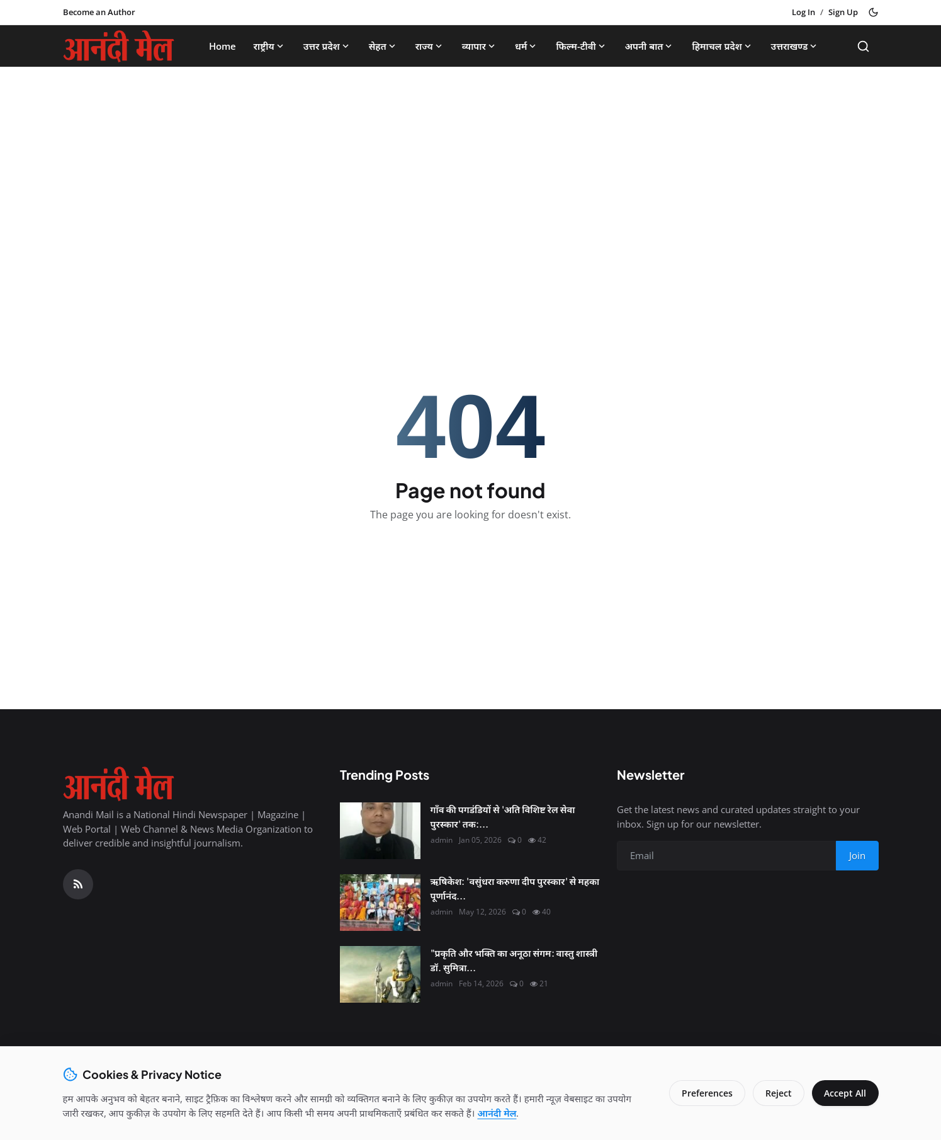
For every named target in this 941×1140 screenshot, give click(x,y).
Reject (778, 1093)
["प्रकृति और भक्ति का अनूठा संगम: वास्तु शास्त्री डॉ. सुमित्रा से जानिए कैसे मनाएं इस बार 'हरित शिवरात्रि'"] (380, 974)
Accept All (845, 1093)
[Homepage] (119, 46)
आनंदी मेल (496, 1113)
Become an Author (99, 12)
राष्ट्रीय (270, 46)
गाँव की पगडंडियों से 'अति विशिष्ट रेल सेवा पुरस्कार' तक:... (503, 816)
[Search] (863, 46)
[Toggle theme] (873, 12)
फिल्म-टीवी (581, 46)
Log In (803, 12)
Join (857, 855)
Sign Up (843, 12)
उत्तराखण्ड (795, 46)
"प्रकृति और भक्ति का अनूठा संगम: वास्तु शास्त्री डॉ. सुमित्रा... (514, 960)
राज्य (429, 46)
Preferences (706, 1093)
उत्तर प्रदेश (327, 46)
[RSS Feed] (78, 884)
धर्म (526, 46)
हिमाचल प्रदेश (722, 46)
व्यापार (479, 46)
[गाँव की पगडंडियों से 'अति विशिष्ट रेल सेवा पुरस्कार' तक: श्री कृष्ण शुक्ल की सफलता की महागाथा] (380, 830)
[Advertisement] (471, 170)
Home (222, 46)
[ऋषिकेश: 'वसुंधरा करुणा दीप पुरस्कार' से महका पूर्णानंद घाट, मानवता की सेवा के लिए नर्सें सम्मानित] (380, 902)
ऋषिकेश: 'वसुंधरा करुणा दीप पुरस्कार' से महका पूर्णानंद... (515, 888)
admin (442, 840)
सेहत (383, 46)
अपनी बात (650, 46)
